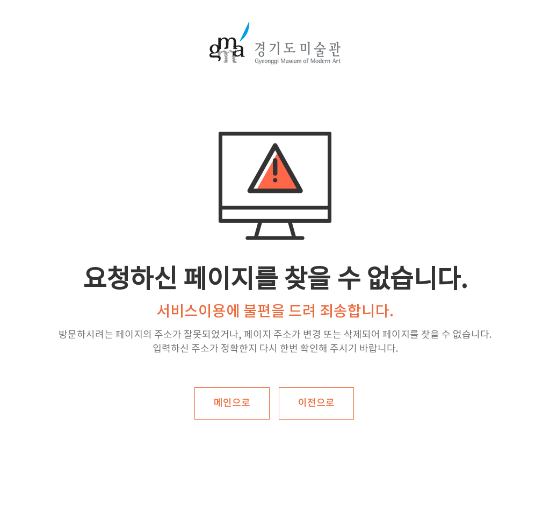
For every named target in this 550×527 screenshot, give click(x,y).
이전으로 (316, 403)
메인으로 (232, 403)
